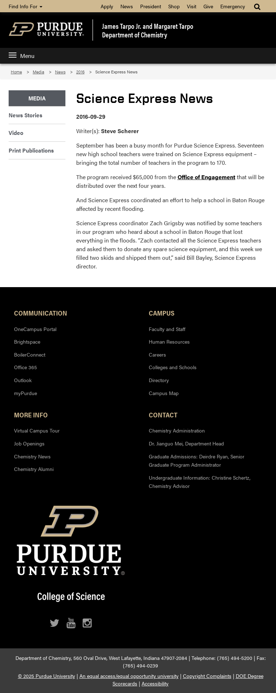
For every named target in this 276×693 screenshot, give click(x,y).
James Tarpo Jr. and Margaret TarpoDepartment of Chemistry (147, 30)
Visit (191, 6)
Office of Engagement (206, 177)
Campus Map (164, 393)
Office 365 (25, 367)
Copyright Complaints (207, 675)
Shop (174, 6)
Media (38, 71)
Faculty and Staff (167, 328)
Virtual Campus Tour (37, 430)
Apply (107, 6)
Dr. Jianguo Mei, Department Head (186, 443)
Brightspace (27, 341)
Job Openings (29, 443)
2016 (80, 71)
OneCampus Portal (35, 328)
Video (16, 132)
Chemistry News (32, 456)
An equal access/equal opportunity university (129, 675)
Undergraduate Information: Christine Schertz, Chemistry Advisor (199, 482)
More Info (31, 414)
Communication (40, 312)
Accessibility (155, 683)
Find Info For (25, 6)
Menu (21, 55)
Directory (159, 380)
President (150, 6)
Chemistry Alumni (34, 468)
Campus (161, 312)
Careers (157, 354)
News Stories (25, 115)
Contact (163, 414)
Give (208, 6)
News (126, 6)
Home (16, 71)
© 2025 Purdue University (46, 675)
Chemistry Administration (177, 430)
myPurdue (25, 393)
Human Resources (169, 341)
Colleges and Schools (173, 367)
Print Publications (31, 150)
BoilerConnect (29, 354)
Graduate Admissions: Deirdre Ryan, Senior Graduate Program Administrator (196, 460)
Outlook (23, 380)
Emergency (232, 6)
